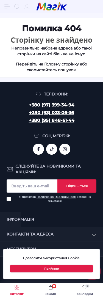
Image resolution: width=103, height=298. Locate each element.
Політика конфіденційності (56, 197)
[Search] (17, 6)
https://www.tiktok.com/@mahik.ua (52, 149)
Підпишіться (77, 186)
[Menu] (7, 6)
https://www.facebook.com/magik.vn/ (38, 149)
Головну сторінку (61, 64)
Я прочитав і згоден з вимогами (55, 199)
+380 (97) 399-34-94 (51, 105)
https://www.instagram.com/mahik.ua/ (65, 149)
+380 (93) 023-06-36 (51, 112)
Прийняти (51, 268)
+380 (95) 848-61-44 (51, 120)
